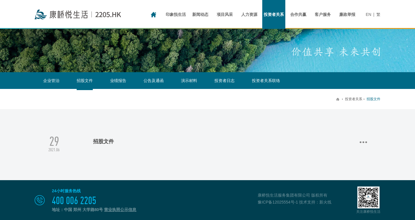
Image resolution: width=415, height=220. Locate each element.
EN (368, 14)
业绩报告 (118, 80)
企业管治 (51, 80)
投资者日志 (224, 80)
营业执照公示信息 (120, 209)
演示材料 (189, 80)
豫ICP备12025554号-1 (278, 202)
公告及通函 (154, 80)
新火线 (325, 202)
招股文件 (85, 80)
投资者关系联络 (266, 80)
